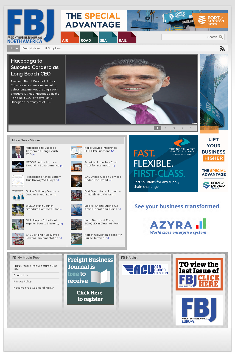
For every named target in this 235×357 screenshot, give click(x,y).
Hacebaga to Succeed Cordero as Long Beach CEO (35, 67)
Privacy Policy (22, 281)
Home (14, 48)
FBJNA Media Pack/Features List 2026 (35, 267)
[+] (49, 102)
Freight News (31, 48)
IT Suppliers (53, 48)
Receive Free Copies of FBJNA (34, 287)
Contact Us (21, 275)
